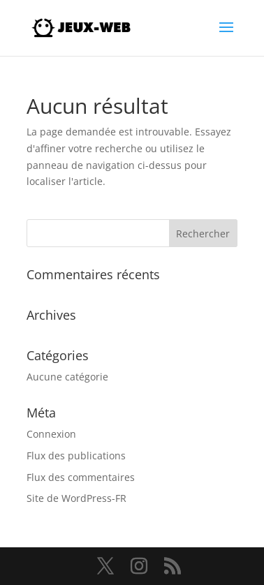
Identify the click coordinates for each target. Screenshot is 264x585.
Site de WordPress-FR (76, 498)
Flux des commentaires (81, 477)
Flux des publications (76, 455)
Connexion (51, 433)
